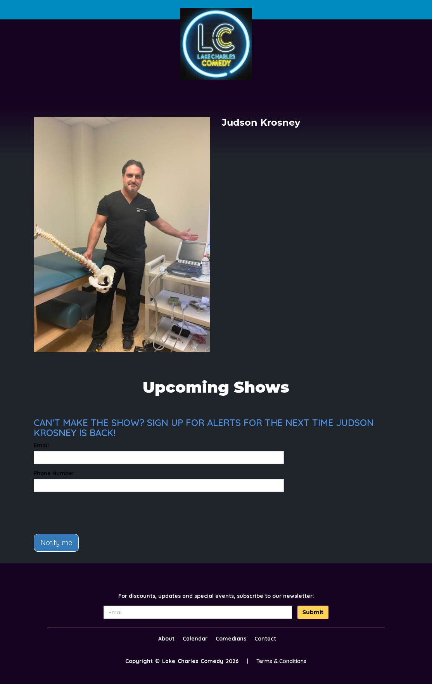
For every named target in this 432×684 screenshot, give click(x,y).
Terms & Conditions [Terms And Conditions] (281, 661)
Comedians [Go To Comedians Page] (231, 638)
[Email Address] (198, 612)
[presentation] (93, 513)
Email (41, 445)
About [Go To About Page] (166, 638)
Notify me (56, 542)
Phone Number (54, 473)
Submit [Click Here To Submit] (312, 612)
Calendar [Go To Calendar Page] (195, 638)
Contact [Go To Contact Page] (265, 638)
